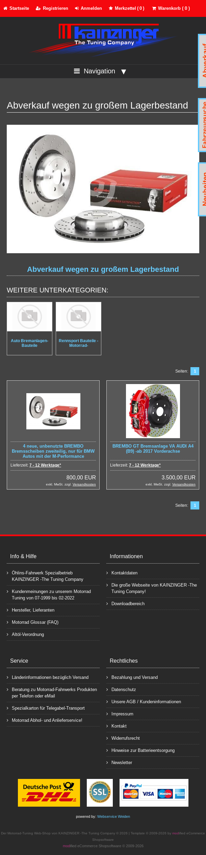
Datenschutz (121, 689)
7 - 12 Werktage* (45, 465)
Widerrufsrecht (123, 738)
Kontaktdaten (121, 572)
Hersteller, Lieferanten (30, 610)
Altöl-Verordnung (25, 634)
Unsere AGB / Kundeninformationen (143, 701)
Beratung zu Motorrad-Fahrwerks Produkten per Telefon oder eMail (52, 692)
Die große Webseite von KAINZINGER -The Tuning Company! (151, 588)
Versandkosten (84, 484)
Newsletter (119, 762)
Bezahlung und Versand (132, 677)
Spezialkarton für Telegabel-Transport (46, 708)
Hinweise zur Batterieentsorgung (140, 750)
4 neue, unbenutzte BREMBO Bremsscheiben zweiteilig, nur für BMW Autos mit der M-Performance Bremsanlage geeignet (53, 454)
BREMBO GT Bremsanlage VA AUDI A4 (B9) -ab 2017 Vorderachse (153, 449)
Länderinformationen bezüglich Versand (47, 677)
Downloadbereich (125, 603)
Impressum (119, 713)
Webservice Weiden (113, 816)
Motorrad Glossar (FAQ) (32, 622)
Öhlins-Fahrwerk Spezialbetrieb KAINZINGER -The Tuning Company (45, 576)
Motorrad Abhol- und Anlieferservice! (44, 720)
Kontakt (116, 726)
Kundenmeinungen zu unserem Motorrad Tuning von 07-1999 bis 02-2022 (49, 594)
